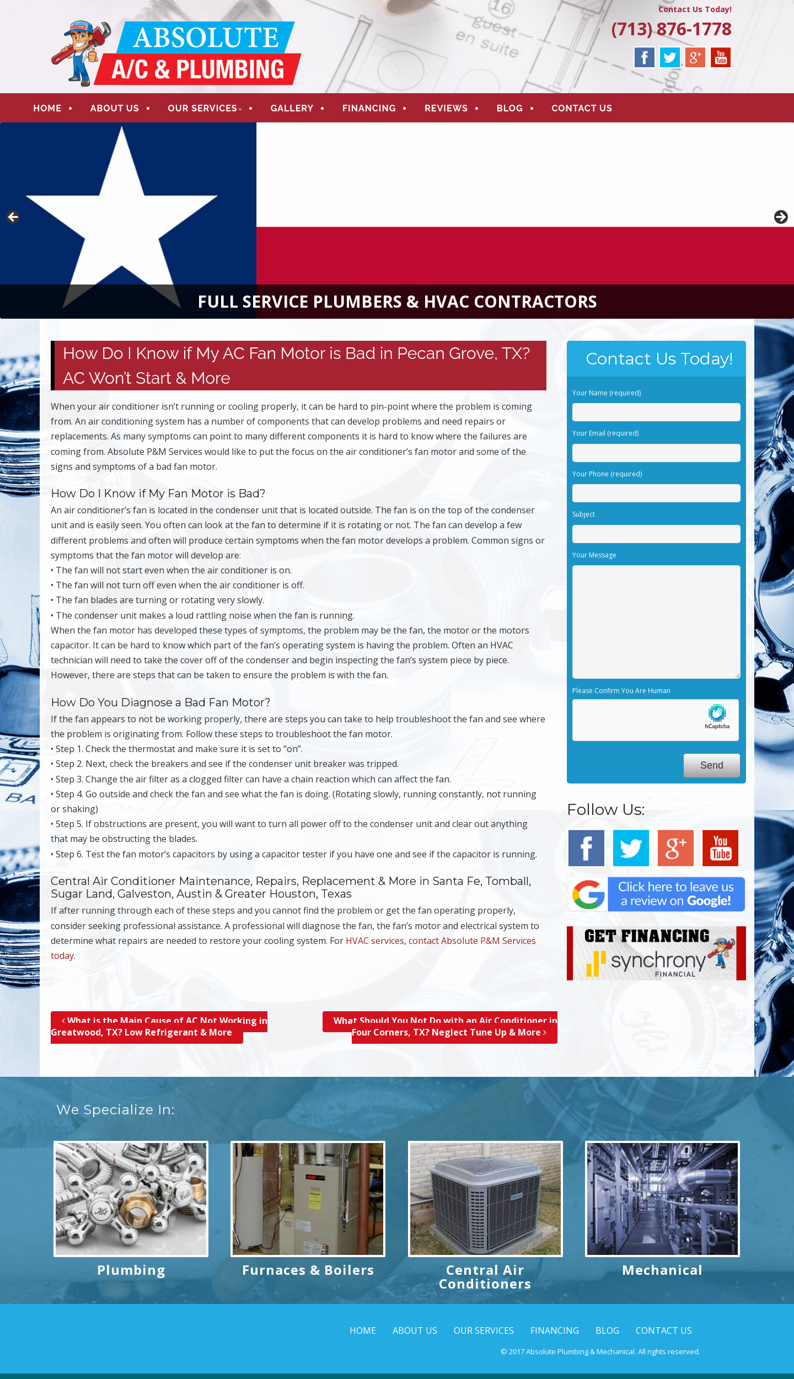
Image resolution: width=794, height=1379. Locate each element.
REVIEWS (465, 111)
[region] (397, 225)
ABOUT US (133, 111)
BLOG (529, 111)
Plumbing (131, 1274)
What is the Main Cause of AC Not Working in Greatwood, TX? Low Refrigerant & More (159, 1032)
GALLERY (310, 111)
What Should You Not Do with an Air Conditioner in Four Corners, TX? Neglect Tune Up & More (445, 1032)
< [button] (14, 222)
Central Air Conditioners (485, 1281)
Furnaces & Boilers (308, 1274)
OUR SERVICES (221, 111)
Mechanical (662, 1274)
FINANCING (388, 111)
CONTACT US (600, 111)
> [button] (780, 222)
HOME (66, 111)
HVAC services (375, 946)
